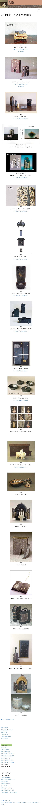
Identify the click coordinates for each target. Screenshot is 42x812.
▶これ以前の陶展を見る (7, 719)
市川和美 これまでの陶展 (7, 756)
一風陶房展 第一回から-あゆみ (9, 792)
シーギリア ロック (6, 785)
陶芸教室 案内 (5, 727)
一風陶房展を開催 (5, 777)
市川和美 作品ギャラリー (7, 753)
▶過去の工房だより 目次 (7, 790)
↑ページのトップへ (5, 800)
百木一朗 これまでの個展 (7, 762)
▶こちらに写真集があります (21, 118)
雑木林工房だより (17, 802)
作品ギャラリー (27, 802)
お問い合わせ (4, 738)
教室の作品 (4, 732)
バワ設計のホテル (5, 783)
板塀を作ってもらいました (8, 779)
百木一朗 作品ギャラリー (7, 760)
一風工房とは (4, 734)
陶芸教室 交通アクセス (7, 730)
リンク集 (3, 747)
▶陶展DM (21, 51)
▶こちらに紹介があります (21, 49)
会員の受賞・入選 (5, 751)
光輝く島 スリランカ (6, 788)
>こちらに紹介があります (21, 467)
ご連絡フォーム (5, 749)
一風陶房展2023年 (6, 736)
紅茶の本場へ (4, 781)
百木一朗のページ (5, 758)
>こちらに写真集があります (21, 400)
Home (2, 802)
